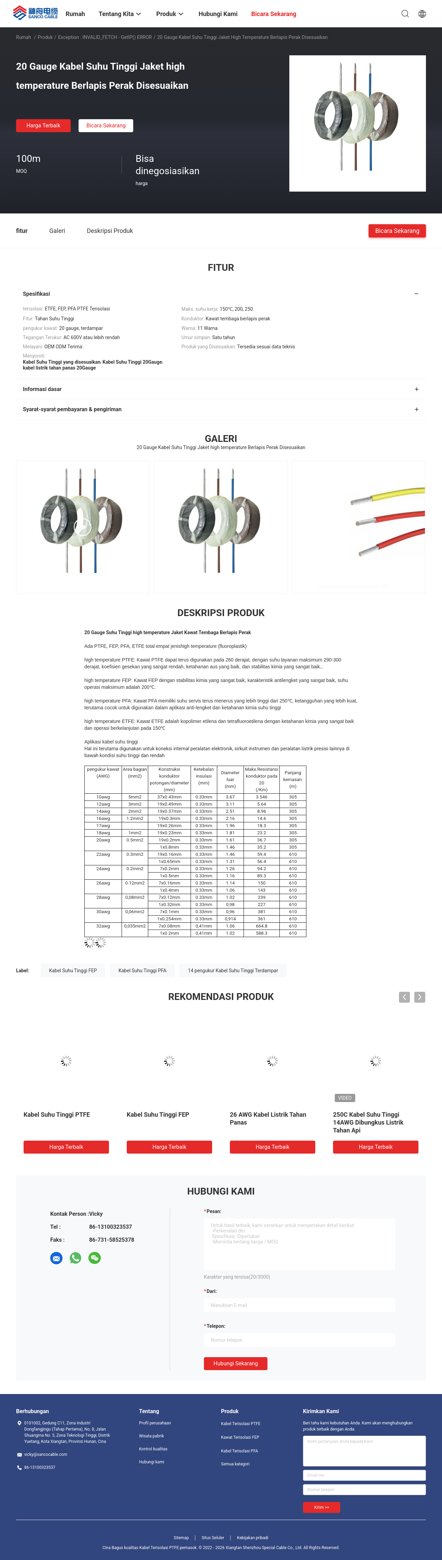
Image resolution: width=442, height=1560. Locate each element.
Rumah (23, 37)
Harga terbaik (43, 125)
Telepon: (216, 1326)
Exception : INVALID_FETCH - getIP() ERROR (105, 37)
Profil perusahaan (155, 1423)
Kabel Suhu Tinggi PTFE (57, 1114)
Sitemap (181, 1537)
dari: (212, 1291)
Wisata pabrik (151, 1436)
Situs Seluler (213, 1537)
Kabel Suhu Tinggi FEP (73, 970)
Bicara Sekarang (106, 125)
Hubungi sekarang (235, 1363)
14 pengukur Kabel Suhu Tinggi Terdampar (233, 970)
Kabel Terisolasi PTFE (241, 1423)
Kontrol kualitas (153, 1449)
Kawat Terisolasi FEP (240, 1437)
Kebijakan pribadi (252, 1537)
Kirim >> (321, 1507)
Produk (45, 37)
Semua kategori (235, 1464)
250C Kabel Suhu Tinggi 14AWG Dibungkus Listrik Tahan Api (368, 1122)
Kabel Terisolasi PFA (239, 1451)
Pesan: (214, 1211)
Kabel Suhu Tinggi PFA (142, 970)
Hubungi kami (151, 1462)
